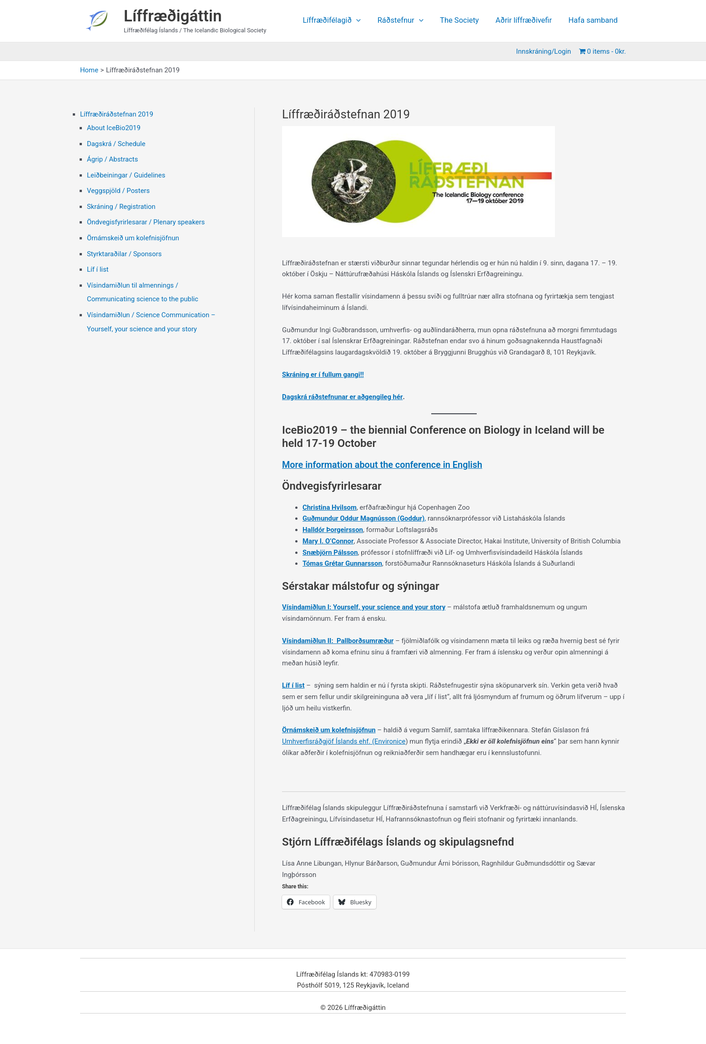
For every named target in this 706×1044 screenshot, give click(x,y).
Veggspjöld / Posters (118, 189)
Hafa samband (593, 21)
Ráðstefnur (406, 21)
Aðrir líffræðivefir (526, 21)
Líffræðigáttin (173, 16)
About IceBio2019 (114, 128)
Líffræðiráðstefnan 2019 (117, 114)
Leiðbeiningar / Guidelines (126, 174)
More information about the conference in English (383, 464)
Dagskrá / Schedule (116, 143)
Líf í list (98, 266)
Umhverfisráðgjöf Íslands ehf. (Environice (344, 741)
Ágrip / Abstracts (112, 158)
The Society (463, 21)
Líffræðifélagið (339, 21)
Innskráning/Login (544, 51)
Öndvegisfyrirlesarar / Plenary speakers (146, 220)
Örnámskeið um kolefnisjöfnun (133, 235)
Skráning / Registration (121, 204)
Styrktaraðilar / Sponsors (124, 251)
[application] (363, 21)
